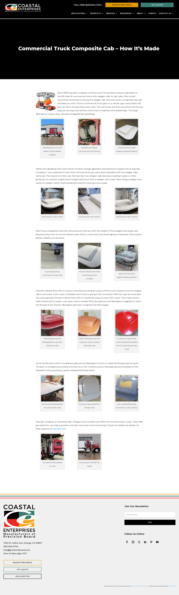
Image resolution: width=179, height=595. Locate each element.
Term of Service (136, 586)
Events (152, 13)
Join (150, 522)
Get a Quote (157, 5)
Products (95, 13)
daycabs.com (59, 429)
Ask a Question (20, 576)
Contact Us (165, 13)
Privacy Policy (145, 586)
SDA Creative (171, 586)
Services (110, 13)
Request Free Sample (122, 5)
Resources (125, 13)
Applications (78, 13)
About (140, 13)
